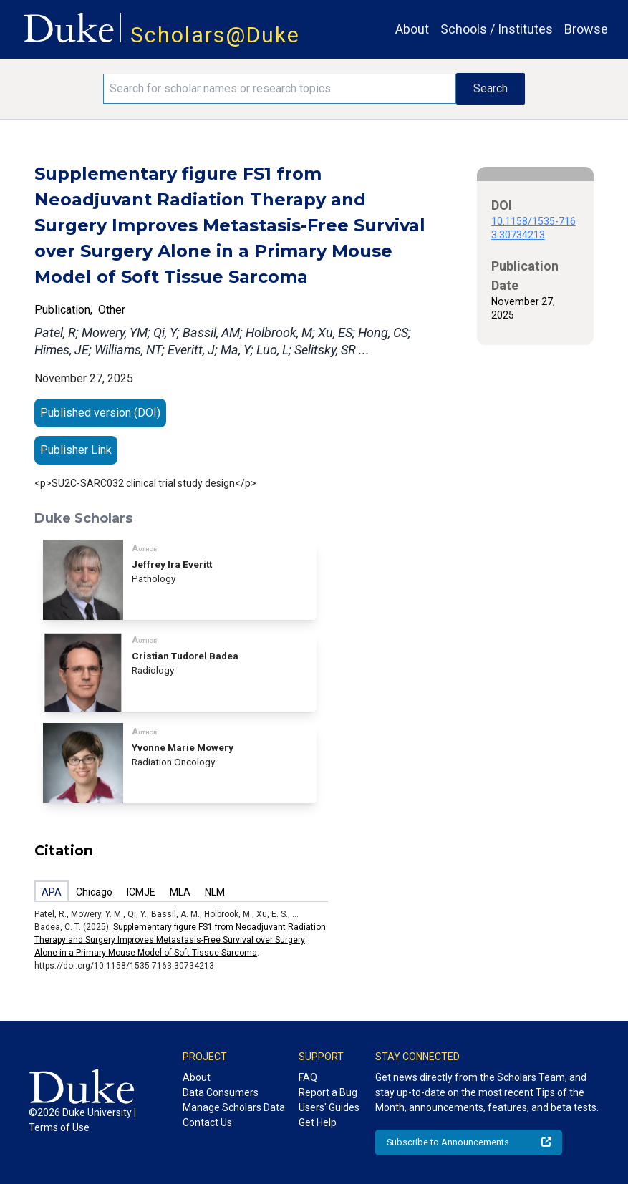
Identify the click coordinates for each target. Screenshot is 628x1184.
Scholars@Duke (215, 34)
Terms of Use (59, 1127)
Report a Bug (328, 1092)
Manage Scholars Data (234, 1107)
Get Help (318, 1122)
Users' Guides (329, 1107)
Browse (586, 29)
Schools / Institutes (496, 29)
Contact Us (207, 1122)
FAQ (308, 1077)
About (412, 29)
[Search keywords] (279, 89)
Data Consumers (221, 1092)
